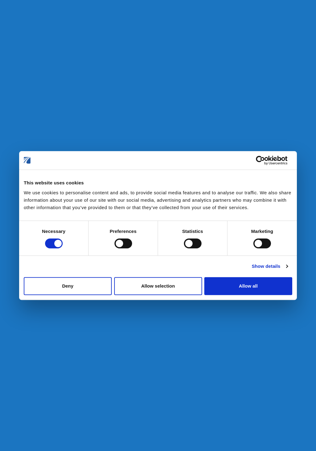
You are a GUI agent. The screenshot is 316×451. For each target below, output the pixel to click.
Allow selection (158, 286)
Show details (266, 266)
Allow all (248, 286)
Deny (67, 286)
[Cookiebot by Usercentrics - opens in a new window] (265, 160)
